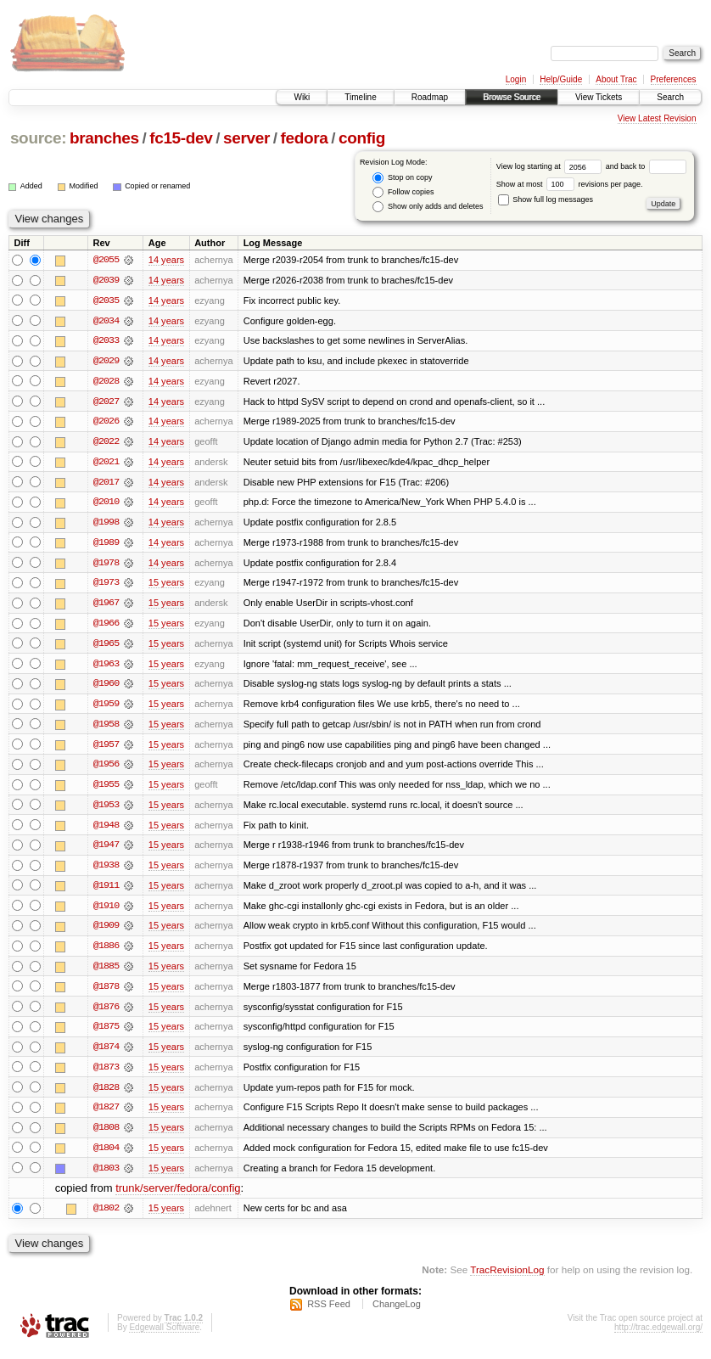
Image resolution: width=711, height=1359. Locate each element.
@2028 (106, 382)
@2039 (106, 280)
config (362, 138)
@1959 (106, 708)
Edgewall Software (164, 1336)
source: (38, 138)
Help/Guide (561, 79)
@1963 (106, 667)
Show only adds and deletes (427, 206)
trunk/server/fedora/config (177, 1197)
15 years (166, 586)
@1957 (106, 748)
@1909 (106, 932)
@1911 (106, 891)
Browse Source (511, 97)
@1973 (106, 585)
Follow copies (403, 192)
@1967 (106, 606)
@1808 (106, 1136)
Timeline (360, 97)
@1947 (106, 850)
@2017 (106, 484)
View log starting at (551, 166)
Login (516, 79)
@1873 (106, 1074)
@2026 (106, 423)
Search (670, 97)
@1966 (106, 626)
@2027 (106, 402)
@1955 (106, 789)
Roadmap (429, 97)
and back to (646, 166)
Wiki (302, 97)
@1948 (106, 830)
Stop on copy (402, 177)
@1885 (106, 973)
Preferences (674, 79)
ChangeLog (396, 1313)
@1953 (106, 810)
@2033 (106, 341)
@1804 (106, 1156)
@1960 (106, 687)
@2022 (106, 443)
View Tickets (598, 97)
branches (104, 138)
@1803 (106, 1176)
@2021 (106, 463)
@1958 (106, 728)
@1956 (106, 769)
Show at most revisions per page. (569, 184)
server (246, 138)
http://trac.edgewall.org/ (658, 1336)
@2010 (106, 504)
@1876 (106, 1013)
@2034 (106, 321)
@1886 (106, 952)
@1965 (106, 647)
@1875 (106, 1034)
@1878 (106, 993)
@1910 (106, 911)
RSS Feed (328, 1313)
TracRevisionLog (507, 1278)
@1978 (106, 565)
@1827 (106, 1115)
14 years (166, 260)
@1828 (106, 1095)
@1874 (106, 1054)
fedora (304, 138)
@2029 (106, 361)
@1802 (106, 1217)
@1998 (106, 524)
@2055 (106, 260)
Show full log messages (545, 199)
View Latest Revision (657, 118)
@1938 (106, 871)
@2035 (106, 300)
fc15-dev (180, 138)
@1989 (106, 545)
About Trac (616, 79)
